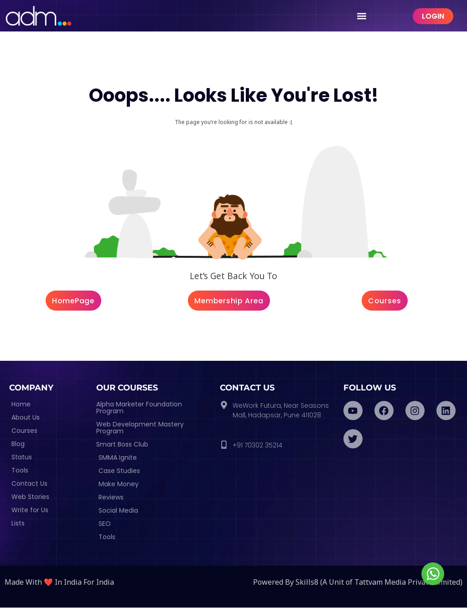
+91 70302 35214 (257, 445)
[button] (361, 16)
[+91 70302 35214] (224, 445)
